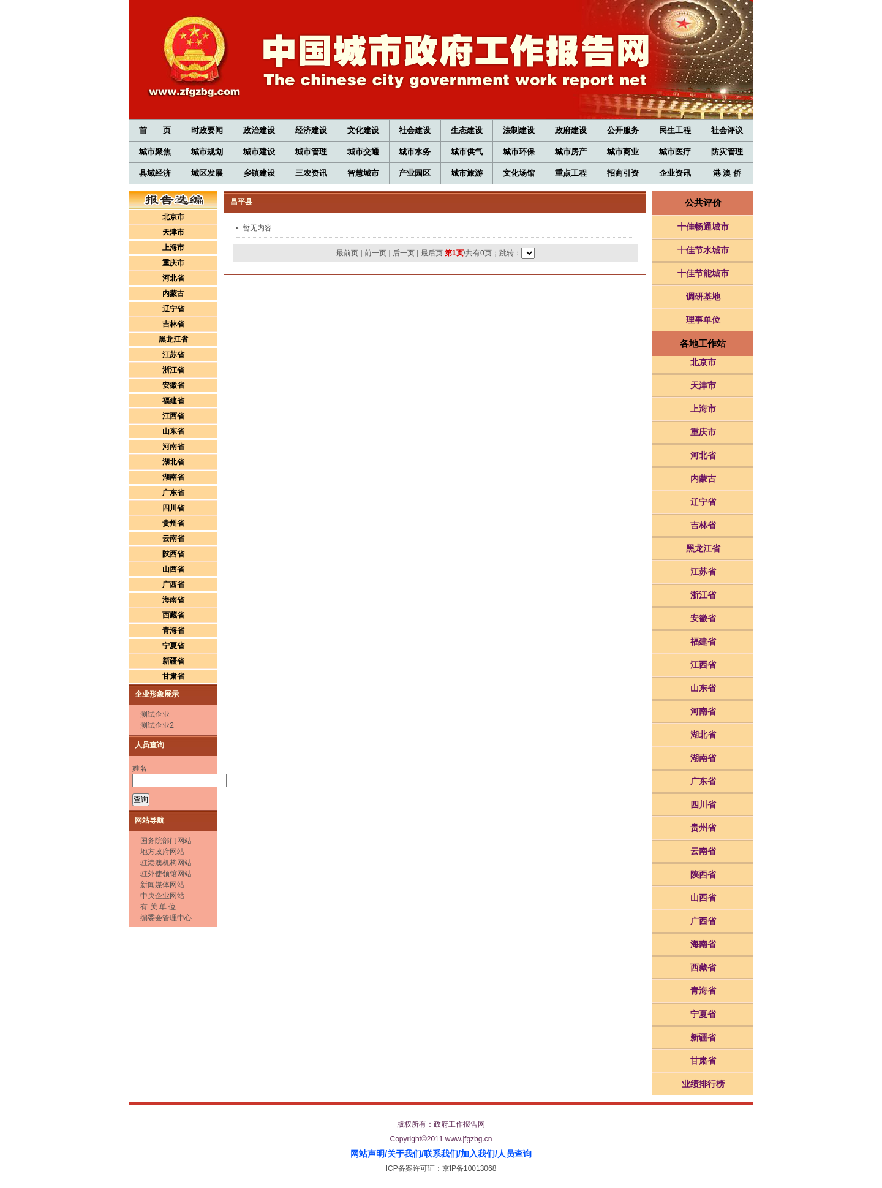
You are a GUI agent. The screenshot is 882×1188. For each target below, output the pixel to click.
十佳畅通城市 (703, 227)
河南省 (173, 446)
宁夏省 (173, 645)
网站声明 (367, 1154)
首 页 (154, 130)
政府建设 (571, 130)
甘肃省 (173, 676)
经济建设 (311, 130)
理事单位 (703, 320)
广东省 (173, 492)
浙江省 (173, 370)
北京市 (173, 217)
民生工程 (675, 130)
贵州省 (173, 523)
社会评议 (727, 130)
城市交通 (363, 151)
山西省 (173, 569)
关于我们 (404, 1154)
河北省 (173, 278)
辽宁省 (173, 309)
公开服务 (623, 130)
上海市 (173, 247)
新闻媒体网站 (162, 884)
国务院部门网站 (166, 840)
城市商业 (623, 151)
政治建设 (259, 130)
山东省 (173, 431)
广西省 (173, 584)
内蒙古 (173, 293)
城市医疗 (675, 151)
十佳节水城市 (703, 250)
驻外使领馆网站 (166, 873)
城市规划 (207, 151)
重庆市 (173, 263)
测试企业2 (157, 725)
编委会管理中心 (166, 918)
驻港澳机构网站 (166, 862)
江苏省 (173, 354)
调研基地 (703, 296)
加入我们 (478, 1154)
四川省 (173, 508)
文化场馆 (519, 173)
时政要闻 (207, 130)
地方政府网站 (162, 851)
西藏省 (173, 615)
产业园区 (415, 173)
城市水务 (415, 151)
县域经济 (155, 173)
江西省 (173, 416)
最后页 (432, 253)
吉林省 (173, 324)
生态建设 (467, 130)
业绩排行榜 (703, 1084)
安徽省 (173, 385)
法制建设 (519, 130)
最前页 (347, 253)
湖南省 (173, 477)
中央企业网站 (162, 895)
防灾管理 (727, 151)
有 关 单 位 (158, 906)
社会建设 (415, 130)
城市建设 (259, 151)
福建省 (173, 400)
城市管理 (311, 151)
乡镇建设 (259, 173)
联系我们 (441, 1154)
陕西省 (173, 554)
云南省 (173, 538)
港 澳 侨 (727, 173)
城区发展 (207, 173)
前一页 (375, 253)
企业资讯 (675, 173)
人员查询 (514, 1154)
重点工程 (571, 173)
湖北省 (173, 462)
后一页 (404, 253)
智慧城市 (363, 173)
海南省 (173, 600)
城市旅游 (467, 173)
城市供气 (467, 151)
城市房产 (571, 151)
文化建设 (363, 130)
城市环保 (519, 151)
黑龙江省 (173, 339)
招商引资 (623, 173)
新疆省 (173, 661)
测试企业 (155, 714)
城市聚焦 (155, 151)
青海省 (173, 630)
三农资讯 (311, 173)
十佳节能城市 (703, 273)
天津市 (173, 232)
